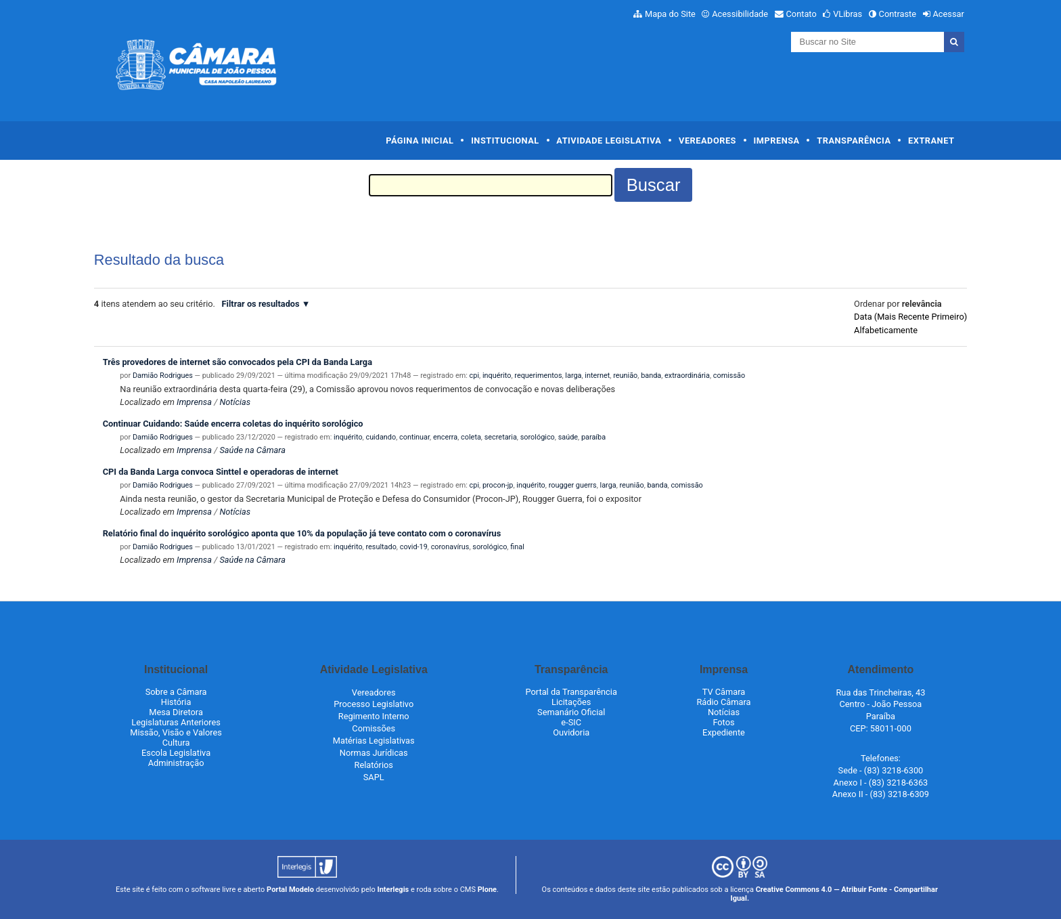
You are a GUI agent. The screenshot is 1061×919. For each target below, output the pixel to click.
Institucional (505, 140)
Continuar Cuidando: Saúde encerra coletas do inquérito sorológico (233, 424)
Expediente (723, 732)
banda (651, 375)
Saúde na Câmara (252, 450)
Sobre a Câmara (176, 692)
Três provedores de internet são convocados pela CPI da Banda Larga (237, 362)
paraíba (593, 437)
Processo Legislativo (373, 704)
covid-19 (414, 546)
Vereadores (707, 140)
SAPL (373, 777)
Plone (487, 889)
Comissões (373, 728)
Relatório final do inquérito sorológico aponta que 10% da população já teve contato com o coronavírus (302, 533)
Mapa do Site (670, 14)
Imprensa (777, 140)
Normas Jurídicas (374, 753)
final (517, 546)
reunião (625, 375)
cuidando (380, 437)
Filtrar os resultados (261, 304)
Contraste (898, 14)
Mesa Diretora (176, 712)
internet (597, 375)
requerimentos (538, 375)
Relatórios (374, 765)
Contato (801, 14)
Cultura (176, 743)
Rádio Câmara (723, 702)
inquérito (497, 375)
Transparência (853, 140)
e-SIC (571, 722)
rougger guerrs (573, 485)
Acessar (948, 14)
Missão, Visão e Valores (176, 732)
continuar (414, 437)
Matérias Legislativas (374, 740)
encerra (445, 437)
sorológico (537, 437)
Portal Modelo (290, 889)
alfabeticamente (886, 330)
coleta (471, 437)
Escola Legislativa (175, 753)
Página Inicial (419, 140)
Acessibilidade (740, 14)
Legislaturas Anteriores (175, 722)
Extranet (931, 140)
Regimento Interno (373, 716)
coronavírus (450, 546)
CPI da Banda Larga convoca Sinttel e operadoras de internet (220, 472)
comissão (729, 375)
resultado (380, 546)
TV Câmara (724, 692)
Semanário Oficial (571, 712)
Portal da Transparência (571, 692)
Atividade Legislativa (608, 140)
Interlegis (393, 889)
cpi (474, 375)
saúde (568, 437)
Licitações (571, 702)
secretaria (500, 437)
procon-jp (498, 485)
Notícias (234, 402)
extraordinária (687, 375)
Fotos (723, 722)
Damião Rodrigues (163, 375)
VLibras (847, 14)
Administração (176, 763)
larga (573, 375)
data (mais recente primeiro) (910, 317)
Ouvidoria (571, 732)
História (176, 702)
